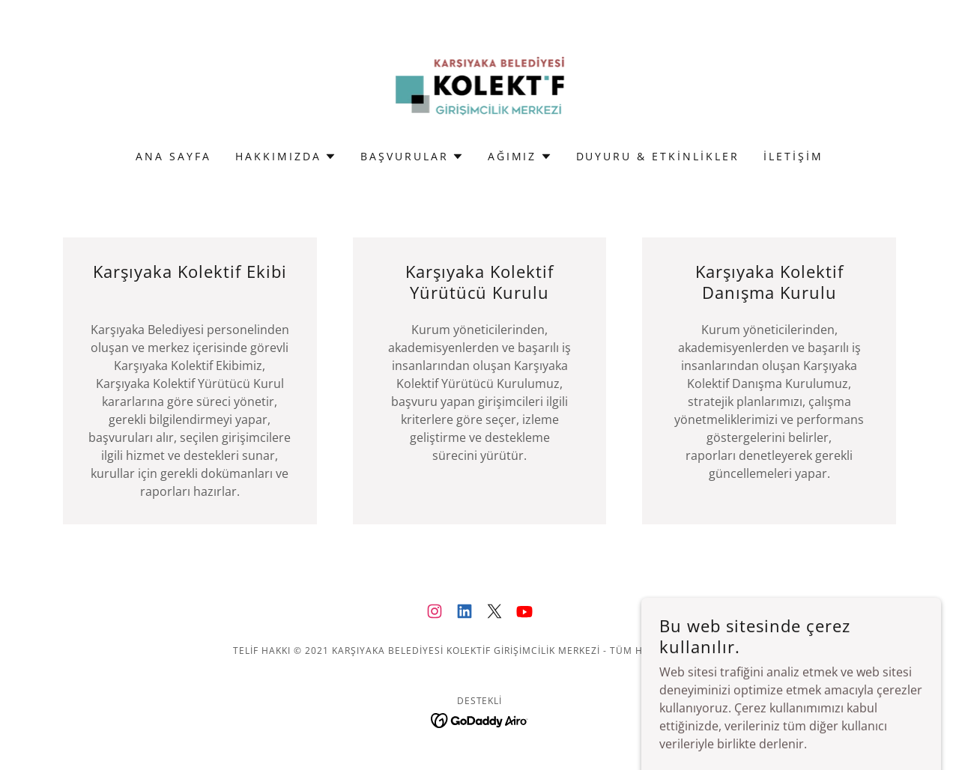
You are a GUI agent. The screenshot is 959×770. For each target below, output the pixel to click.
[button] (285, 157)
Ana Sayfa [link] (173, 156)
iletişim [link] (793, 156)
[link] (480, 84)
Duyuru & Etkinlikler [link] (658, 156)
